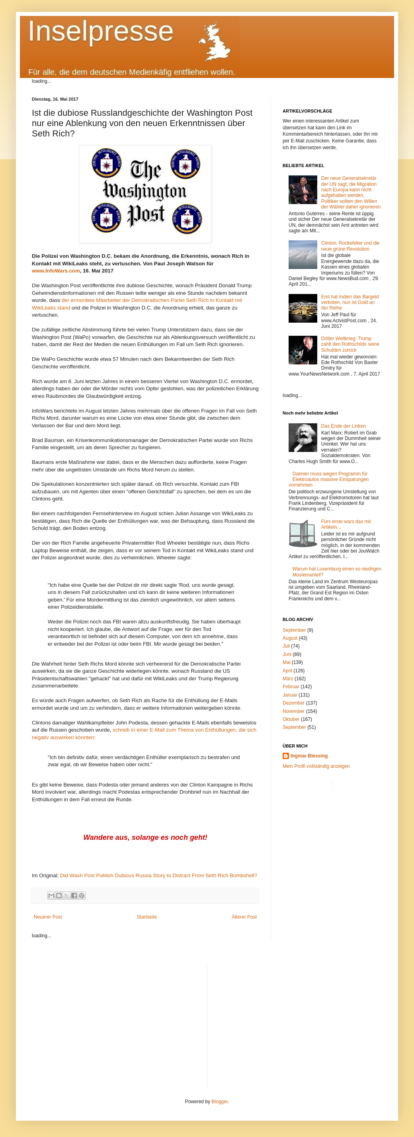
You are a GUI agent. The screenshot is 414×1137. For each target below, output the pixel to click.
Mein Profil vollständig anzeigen (316, 766)
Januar (290, 695)
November (294, 711)
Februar (291, 686)
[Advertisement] (298, 1019)
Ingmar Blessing (309, 756)
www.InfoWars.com (56, 271)
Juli (286, 646)
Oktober (291, 719)
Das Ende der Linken (343, 426)
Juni (287, 654)
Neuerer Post (48, 917)
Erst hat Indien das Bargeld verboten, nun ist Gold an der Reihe (350, 302)
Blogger (219, 1101)
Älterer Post (244, 917)
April (287, 671)
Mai (286, 662)
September (294, 630)
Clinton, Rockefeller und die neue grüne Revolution (350, 245)
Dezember (294, 703)
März (288, 678)
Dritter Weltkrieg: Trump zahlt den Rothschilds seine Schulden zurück (350, 344)
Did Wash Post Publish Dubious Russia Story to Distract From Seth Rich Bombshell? (158, 875)
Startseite (147, 917)
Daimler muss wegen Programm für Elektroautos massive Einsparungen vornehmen (329, 479)
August (290, 638)
